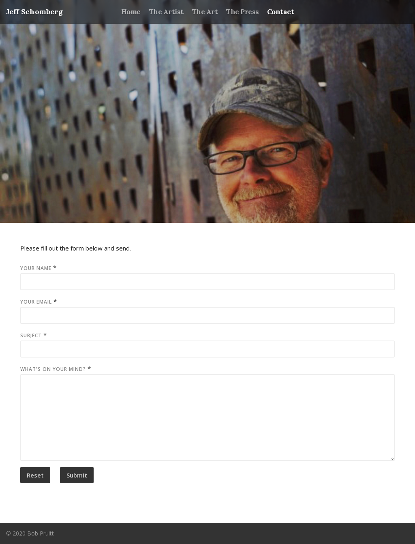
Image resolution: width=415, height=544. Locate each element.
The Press (242, 11)
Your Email (36, 301)
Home (131, 11)
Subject (31, 335)
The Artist (166, 11)
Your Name (35, 268)
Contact (280, 11)
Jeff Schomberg (34, 11)
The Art (205, 11)
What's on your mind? (53, 369)
